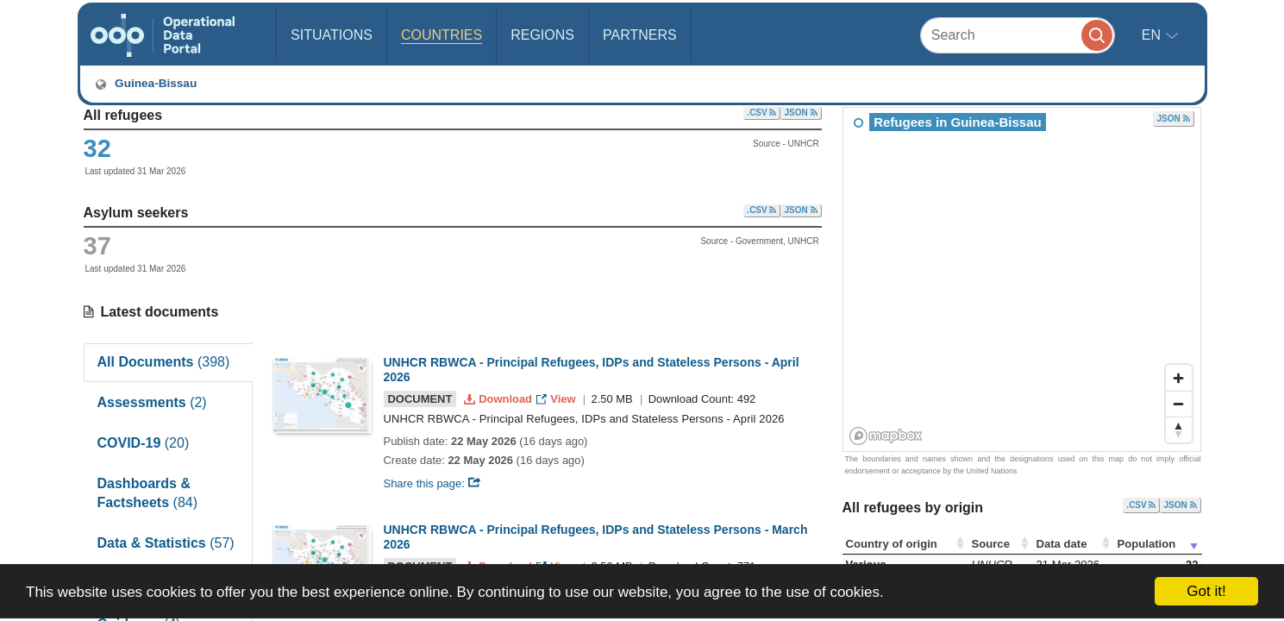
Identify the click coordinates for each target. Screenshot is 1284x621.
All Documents (163, 361)
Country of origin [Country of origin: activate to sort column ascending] (891, 543)
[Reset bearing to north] (1179, 429)
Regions (542, 35)
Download (500, 398)
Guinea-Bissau (145, 83)
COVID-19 (143, 443)
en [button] (1153, 35)
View (557, 398)
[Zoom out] (1179, 404)
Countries (441, 35)
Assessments (152, 402)
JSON (800, 112)
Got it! (1206, 591)
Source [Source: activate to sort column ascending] (991, 543)
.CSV (761, 112)
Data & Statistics (166, 543)
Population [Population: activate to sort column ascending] (1147, 543)
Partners (640, 35)
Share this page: (433, 483)
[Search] (1017, 35)
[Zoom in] (1179, 378)
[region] (1022, 280)
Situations (332, 35)
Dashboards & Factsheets (147, 493)
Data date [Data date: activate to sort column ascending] (1062, 543)
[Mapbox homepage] (886, 436)
